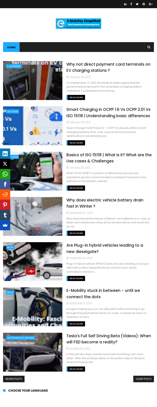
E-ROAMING (14, 66)
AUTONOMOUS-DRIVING (20, 338)
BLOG (10, 247)
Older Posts (143, 379)
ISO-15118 (12, 111)
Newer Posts (14, 379)
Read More (76, 97)
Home (11, 47)
